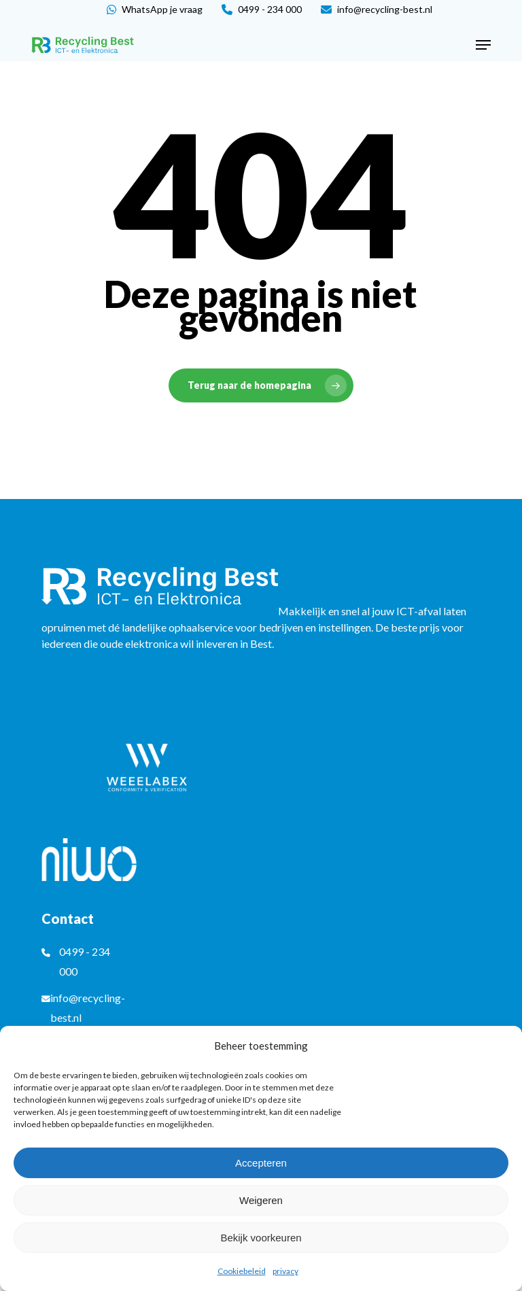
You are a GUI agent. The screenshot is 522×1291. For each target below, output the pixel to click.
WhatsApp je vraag (155, 9)
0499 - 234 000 (262, 9)
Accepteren (261, 1163)
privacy (285, 1271)
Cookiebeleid (242, 1271)
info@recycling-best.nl (376, 9)
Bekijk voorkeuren (260, 1237)
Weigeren (261, 1200)
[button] (483, 45)
